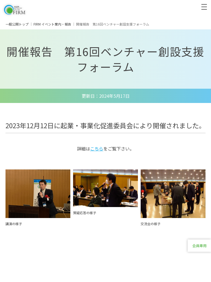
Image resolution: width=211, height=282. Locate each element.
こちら (96, 148)
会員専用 (199, 245)
